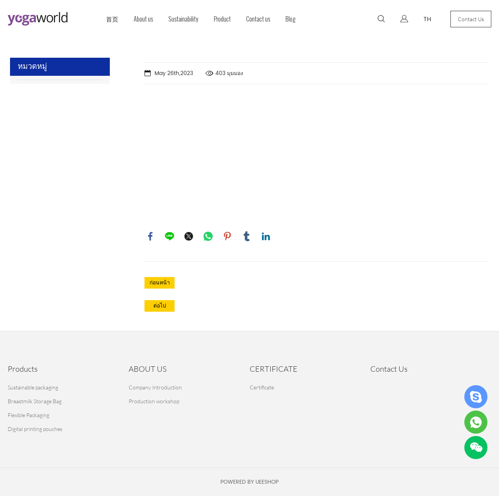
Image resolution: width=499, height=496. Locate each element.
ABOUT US (147, 369)
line (169, 236)
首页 (112, 19)
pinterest (227, 236)
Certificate (262, 387)
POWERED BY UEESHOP (249, 482)
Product (222, 19)
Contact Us (471, 19)
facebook (150, 236)
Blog (291, 19)
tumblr (246, 236)
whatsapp (208, 236)
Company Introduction (155, 387)
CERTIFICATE (273, 369)
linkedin (266, 236)
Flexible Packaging (28, 415)
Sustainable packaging (33, 387)
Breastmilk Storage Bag (35, 401)
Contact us (258, 19)
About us (143, 19)
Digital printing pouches (35, 429)
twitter (189, 236)
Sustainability (183, 19)
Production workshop (154, 401)
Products (23, 369)
